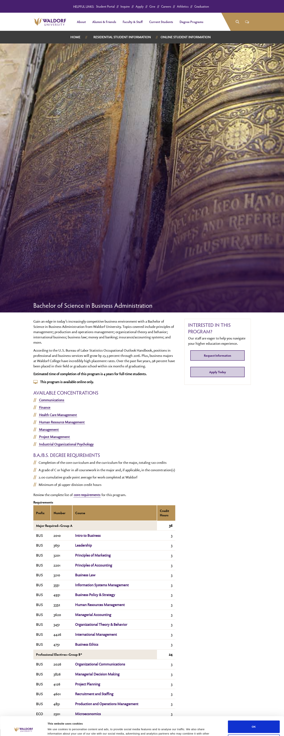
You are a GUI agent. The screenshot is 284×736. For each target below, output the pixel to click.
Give (152, 6)
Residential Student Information (122, 37)
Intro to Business (88, 535)
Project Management (54, 436)
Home (75, 37)
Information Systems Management (102, 584)
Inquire (125, 6)
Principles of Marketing (93, 555)
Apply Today (217, 372)
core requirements (87, 494)
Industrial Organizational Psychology (66, 444)
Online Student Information (186, 37)
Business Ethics (86, 644)
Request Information (217, 355)
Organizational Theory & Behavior (101, 624)
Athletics (182, 6)
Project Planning (87, 684)
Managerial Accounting (93, 614)
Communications (51, 400)
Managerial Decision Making (97, 674)
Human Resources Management (100, 604)
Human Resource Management (62, 422)
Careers (166, 6)
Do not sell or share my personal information (254, 721)
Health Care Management (58, 414)
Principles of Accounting (93, 565)
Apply (140, 6)
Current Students (161, 21)
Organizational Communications (100, 664)
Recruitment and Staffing (94, 693)
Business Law (85, 574)
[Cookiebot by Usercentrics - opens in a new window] (23, 729)
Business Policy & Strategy (95, 594)
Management (49, 429)
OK (254, 707)
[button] (237, 21)
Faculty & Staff (133, 21)
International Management (96, 634)
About (81, 21)
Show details (55, 728)
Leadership (83, 545)
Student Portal (105, 6)
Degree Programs (191, 21)
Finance (44, 407)
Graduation (201, 6)
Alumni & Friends (104, 21)
